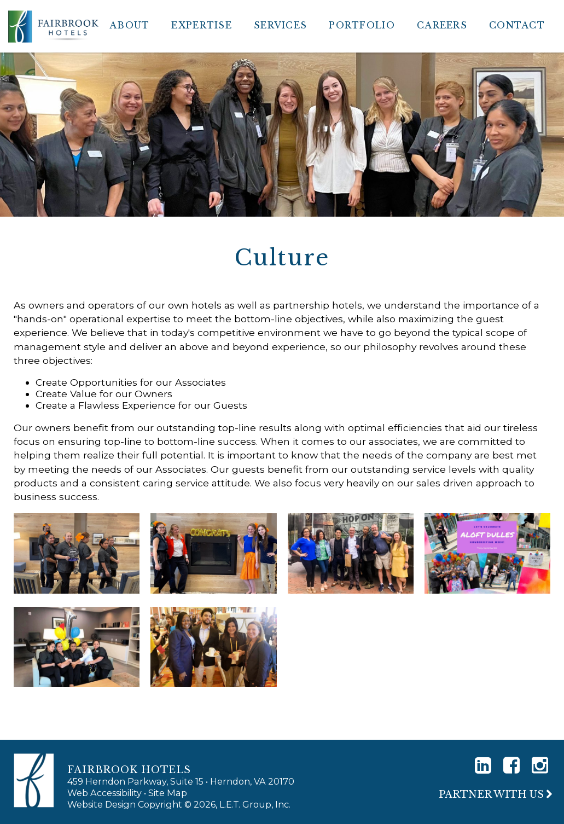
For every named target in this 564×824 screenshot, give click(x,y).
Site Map (167, 792)
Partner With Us (491, 794)
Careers (442, 25)
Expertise (201, 25)
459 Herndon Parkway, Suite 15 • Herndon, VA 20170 (180, 781)
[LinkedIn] (483, 765)
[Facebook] (511, 765)
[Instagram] (540, 765)
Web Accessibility (104, 792)
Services (280, 25)
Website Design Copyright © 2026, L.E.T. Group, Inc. (178, 804)
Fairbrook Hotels (53, 26)
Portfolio (362, 25)
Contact (517, 25)
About (129, 25)
